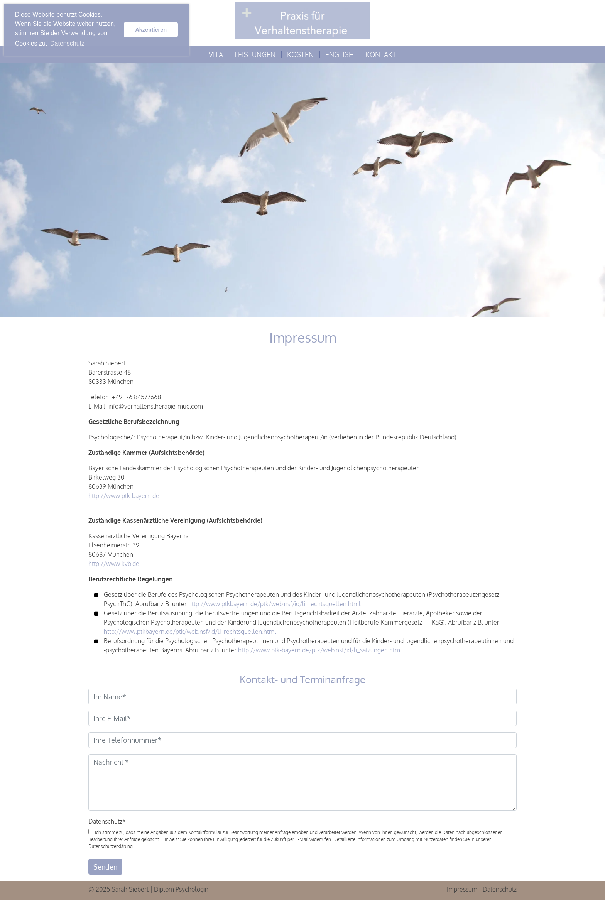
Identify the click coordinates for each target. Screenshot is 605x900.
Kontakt (380, 54)
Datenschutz (107, 821)
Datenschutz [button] (67, 43)
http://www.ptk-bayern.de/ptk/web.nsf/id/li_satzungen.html (320, 650)
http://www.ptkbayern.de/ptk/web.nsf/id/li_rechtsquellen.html (274, 604)
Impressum (462, 889)
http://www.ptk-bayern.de (123, 496)
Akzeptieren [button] (151, 30)
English (339, 54)
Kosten (300, 54)
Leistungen (255, 54)
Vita (216, 54)
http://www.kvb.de (113, 563)
